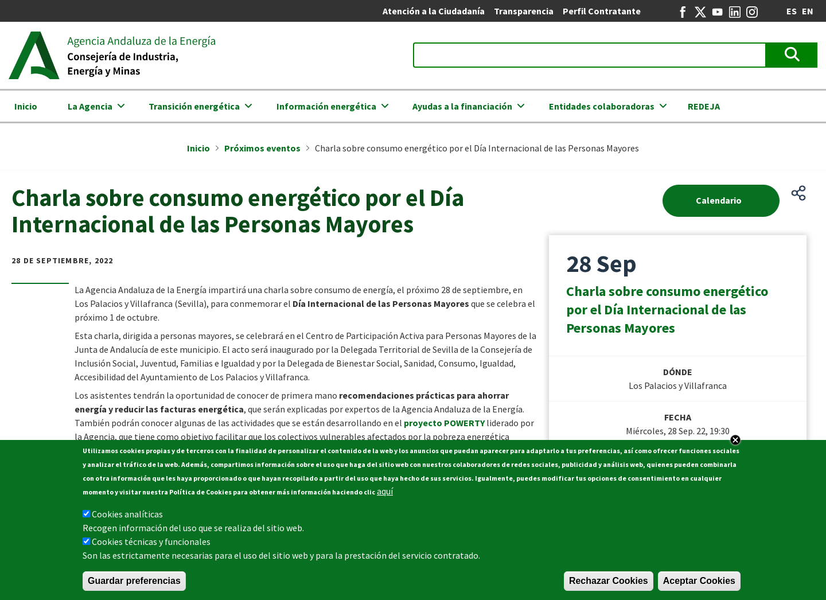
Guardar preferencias (134, 584)
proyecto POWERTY (444, 422)
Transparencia (524, 11)
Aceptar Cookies (699, 584)
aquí (385, 494)
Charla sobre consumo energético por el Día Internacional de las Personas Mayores (667, 309)
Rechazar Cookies (608, 584)
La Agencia (90, 106)
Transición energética (194, 106)
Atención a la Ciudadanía (434, 11)
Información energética (326, 106)
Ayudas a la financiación (462, 106)
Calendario (719, 200)
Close (735, 443)
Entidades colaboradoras (601, 106)
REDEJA (704, 106)
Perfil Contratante (602, 11)
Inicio (25, 106)
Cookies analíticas (127, 517)
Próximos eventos (262, 148)
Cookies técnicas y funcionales (151, 544)
